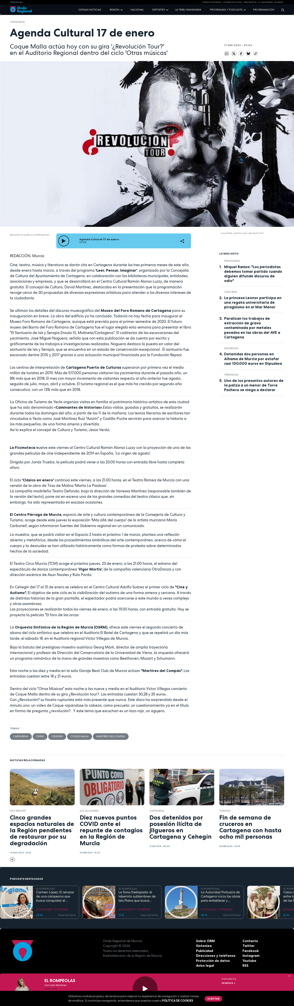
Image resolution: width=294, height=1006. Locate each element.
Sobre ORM (205, 941)
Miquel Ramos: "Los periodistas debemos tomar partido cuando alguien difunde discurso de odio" (253, 274)
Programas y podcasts (226, 9)
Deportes (158, 9)
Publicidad (204, 951)
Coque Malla (80, 736)
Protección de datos (213, 961)
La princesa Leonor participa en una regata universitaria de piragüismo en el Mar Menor (253, 302)
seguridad (231, 348)
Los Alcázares (89, 811)
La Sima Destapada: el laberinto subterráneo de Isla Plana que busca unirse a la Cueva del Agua (137, 896)
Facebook (251, 951)
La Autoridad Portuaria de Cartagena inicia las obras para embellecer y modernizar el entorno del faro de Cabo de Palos (220, 896)
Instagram (251, 956)
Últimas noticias (89, 9)
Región (114, 9)
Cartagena (17, 22)
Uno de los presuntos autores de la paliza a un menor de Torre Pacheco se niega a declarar (253, 385)
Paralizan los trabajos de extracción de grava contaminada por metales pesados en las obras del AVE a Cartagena (252, 327)
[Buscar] (281, 9)
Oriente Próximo (211, 2)
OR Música (228, 983)
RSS (245, 965)
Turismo (225, 811)
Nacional (137, 9)
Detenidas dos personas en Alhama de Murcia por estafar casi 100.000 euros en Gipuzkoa (253, 358)
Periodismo (232, 261)
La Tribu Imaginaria (188, 9)
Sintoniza (204, 946)
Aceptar (213, 998)
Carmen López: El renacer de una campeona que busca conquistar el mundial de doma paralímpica (55, 896)
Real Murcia (250, 2)
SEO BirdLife (18, 811)
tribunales (231, 374)
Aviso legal (205, 965)
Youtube (249, 961)
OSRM (40, 736)
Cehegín (57, 736)
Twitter (249, 946)
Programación (263, 9)
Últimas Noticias (232, 2)
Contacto (250, 941)
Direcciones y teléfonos (216, 956)
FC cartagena (265, 2)
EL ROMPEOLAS (45, 888)
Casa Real (230, 292)
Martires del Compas (110, 736)
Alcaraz (278, 2)
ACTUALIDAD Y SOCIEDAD (52, 909)
